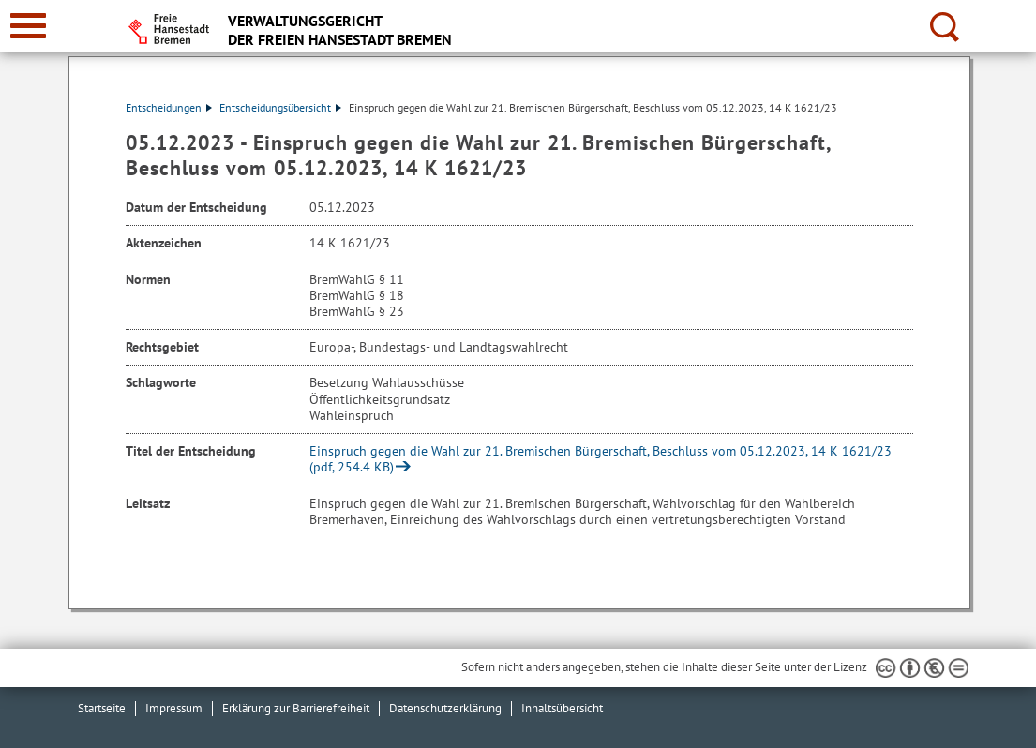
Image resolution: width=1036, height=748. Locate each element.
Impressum (174, 708)
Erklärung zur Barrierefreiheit (295, 708)
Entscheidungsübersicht (280, 107)
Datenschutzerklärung (445, 708)
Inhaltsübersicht (562, 708)
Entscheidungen (169, 107)
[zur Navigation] (28, 26)
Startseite (102, 708)
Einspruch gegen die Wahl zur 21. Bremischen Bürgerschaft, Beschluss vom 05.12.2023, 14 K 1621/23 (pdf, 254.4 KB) (600, 458)
